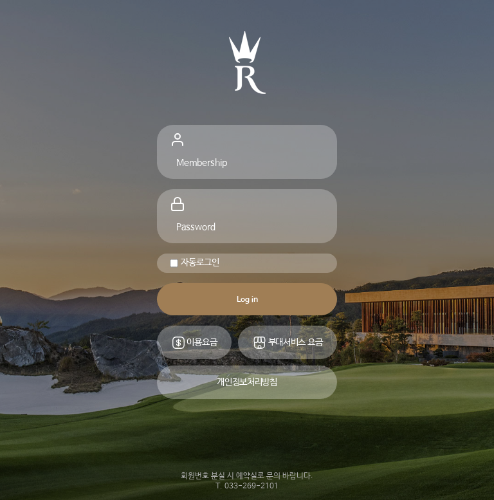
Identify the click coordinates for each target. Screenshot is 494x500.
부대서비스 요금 (287, 342)
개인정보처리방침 (247, 382)
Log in (247, 299)
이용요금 (194, 342)
